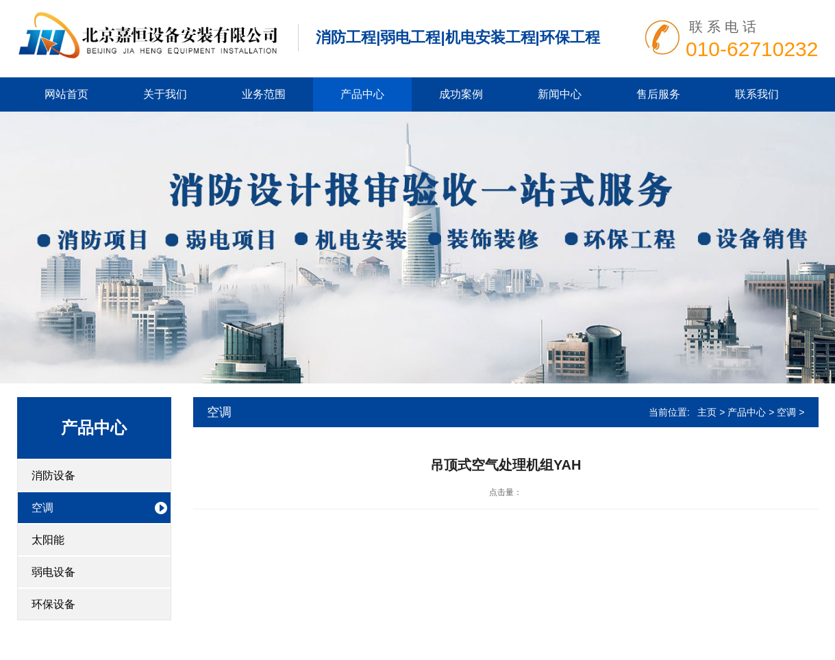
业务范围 (264, 94)
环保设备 (53, 604)
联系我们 (757, 94)
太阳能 (48, 540)
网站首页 (66, 94)
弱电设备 (53, 572)
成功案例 (461, 94)
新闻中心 (560, 94)
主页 (706, 412)
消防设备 (53, 475)
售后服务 (658, 94)
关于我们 (165, 94)
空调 (42, 507)
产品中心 (362, 94)
